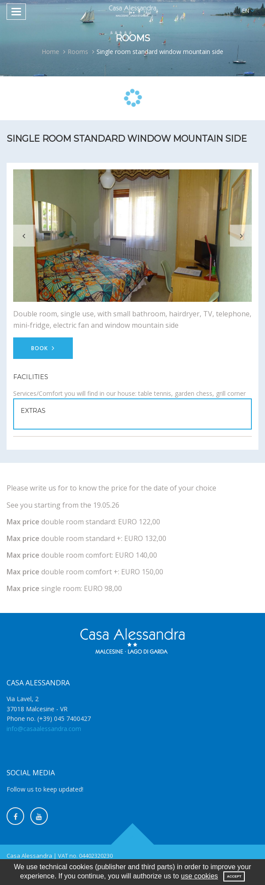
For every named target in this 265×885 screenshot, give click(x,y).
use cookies (199, 876)
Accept (234, 876)
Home (50, 51)
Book (43, 348)
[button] (248, 10)
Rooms (78, 51)
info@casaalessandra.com (44, 728)
